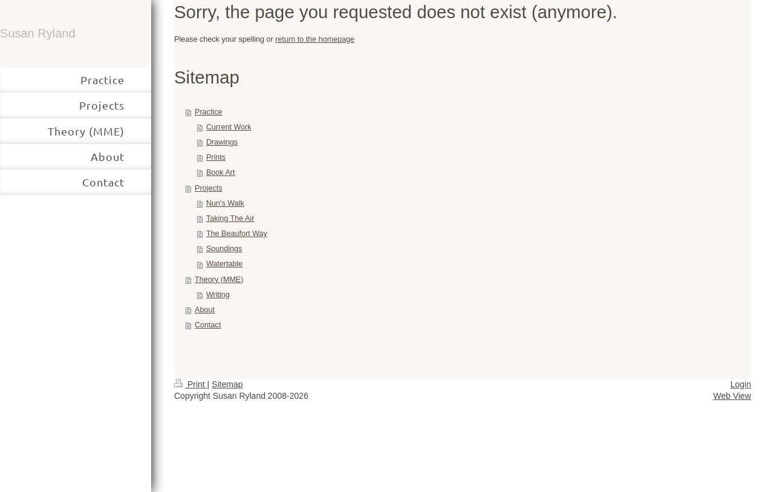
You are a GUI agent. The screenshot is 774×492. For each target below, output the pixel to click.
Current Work (229, 127)
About (205, 310)
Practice (209, 112)
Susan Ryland (38, 33)
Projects (209, 188)
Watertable (224, 264)
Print (190, 384)
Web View (732, 396)
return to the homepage (314, 39)
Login (740, 384)
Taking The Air (230, 218)
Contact (208, 325)
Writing (218, 294)
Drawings (222, 142)
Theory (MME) (219, 279)
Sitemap (227, 384)
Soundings (224, 248)
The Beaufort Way (236, 233)
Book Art (220, 172)
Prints (216, 157)
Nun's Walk (225, 203)
